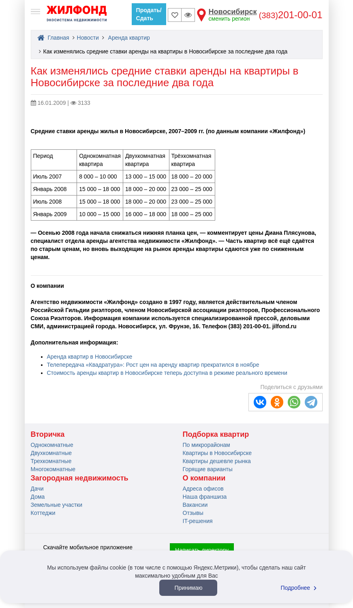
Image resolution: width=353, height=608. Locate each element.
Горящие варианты (208, 469)
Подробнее (300, 588)
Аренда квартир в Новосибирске (90, 356)
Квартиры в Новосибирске (217, 453)
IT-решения (198, 521)
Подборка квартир (216, 434)
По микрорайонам (206, 445)
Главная (53, 37)
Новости (88, 37)
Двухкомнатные (51, 453)
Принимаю (188, 588)
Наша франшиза (205, 496)
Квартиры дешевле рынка (217, 461)
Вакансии (195, 505)
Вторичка (48, 434)
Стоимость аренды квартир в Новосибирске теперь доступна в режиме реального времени (167, 373)
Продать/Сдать (149, 14)
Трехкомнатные (51, 461)
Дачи (37, 488)
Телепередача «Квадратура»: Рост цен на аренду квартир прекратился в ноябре (153, 364)
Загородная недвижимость (79, 478)
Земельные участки (57, 505)
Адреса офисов (203, 488)
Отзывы (193, 513)
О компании (204, 478)
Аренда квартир (129, 37)
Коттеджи (43, 513)
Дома (38, 496)
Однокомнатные (52, 445)
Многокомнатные (53, 469)
